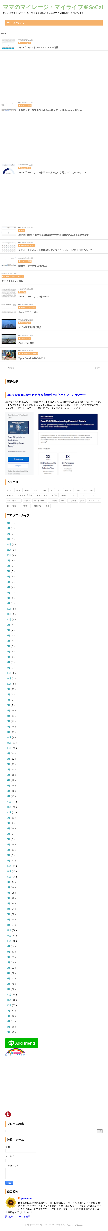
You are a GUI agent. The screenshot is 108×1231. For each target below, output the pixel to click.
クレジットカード (87, 495)
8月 (9, 566)
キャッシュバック (68, 495)
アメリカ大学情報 (25, 495)
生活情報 (72, 501)
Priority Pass (88, 490)
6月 (9, 576)
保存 (47, 506)
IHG (51, 490)
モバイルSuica (39, 501)
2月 (9, 534)
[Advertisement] (54, 75)
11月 (9, 550)
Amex (9, 490)
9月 (9, 560)
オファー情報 (41, 495)
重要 (63, 501)
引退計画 (53, 501)
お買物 (54, 495)
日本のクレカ (93, 501)
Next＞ (98, 368)
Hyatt (44, 490)
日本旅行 (24, 506)
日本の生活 (11, 506)
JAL (58, 490)
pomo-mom (26, 1198)
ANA (18, 490)
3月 (9, 528)
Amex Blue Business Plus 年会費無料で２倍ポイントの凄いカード (47, 394)
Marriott (68, 490)
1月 (9, 539)
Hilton (35, 490)
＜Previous (10, 368)
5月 (9, 582)
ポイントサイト (13, 501)
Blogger (79, 1225)
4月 (9, 523)
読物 (82, 501)
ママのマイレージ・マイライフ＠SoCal (53, 7)
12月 (9, 544)
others (77, 490)
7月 (9, 571)
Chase (26, 490)
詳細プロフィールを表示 (17, 1216)
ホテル (27, 501)
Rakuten (10, 495)
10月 (9, 555)
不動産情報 (36, 506)
